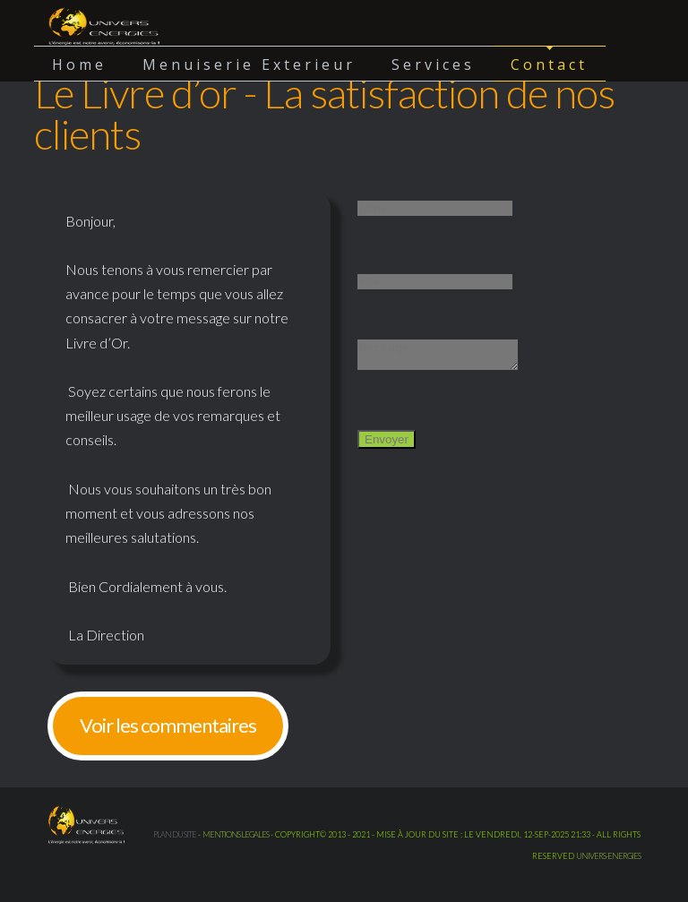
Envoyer (386, 444)
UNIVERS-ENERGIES (608, 856)
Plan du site (174, 834)
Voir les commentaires (168, 725)
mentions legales (235, 834)
